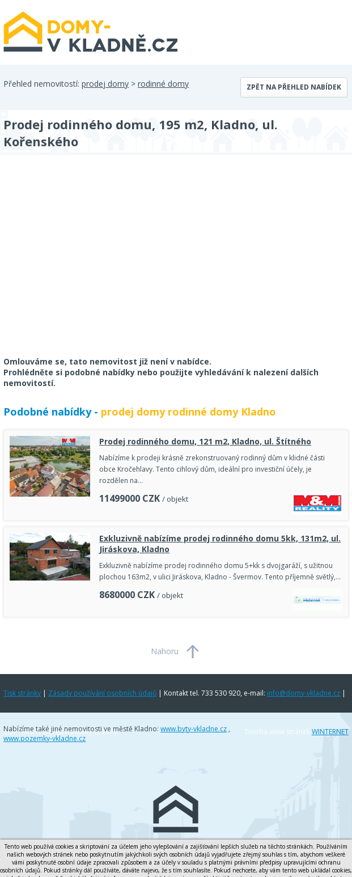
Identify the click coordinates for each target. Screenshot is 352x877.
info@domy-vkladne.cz (303, 693)
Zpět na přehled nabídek (294, 87)
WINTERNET (330, 731)
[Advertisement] (88, 263)
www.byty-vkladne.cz (193, 729)
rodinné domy (163, 83)
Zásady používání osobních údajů (102, 693)
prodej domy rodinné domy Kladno (188, 411)
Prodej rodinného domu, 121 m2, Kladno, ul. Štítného (205, 441)
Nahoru (165, 651)
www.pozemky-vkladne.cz (44, 738)
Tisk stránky (22, 693)
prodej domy (105, 83)
